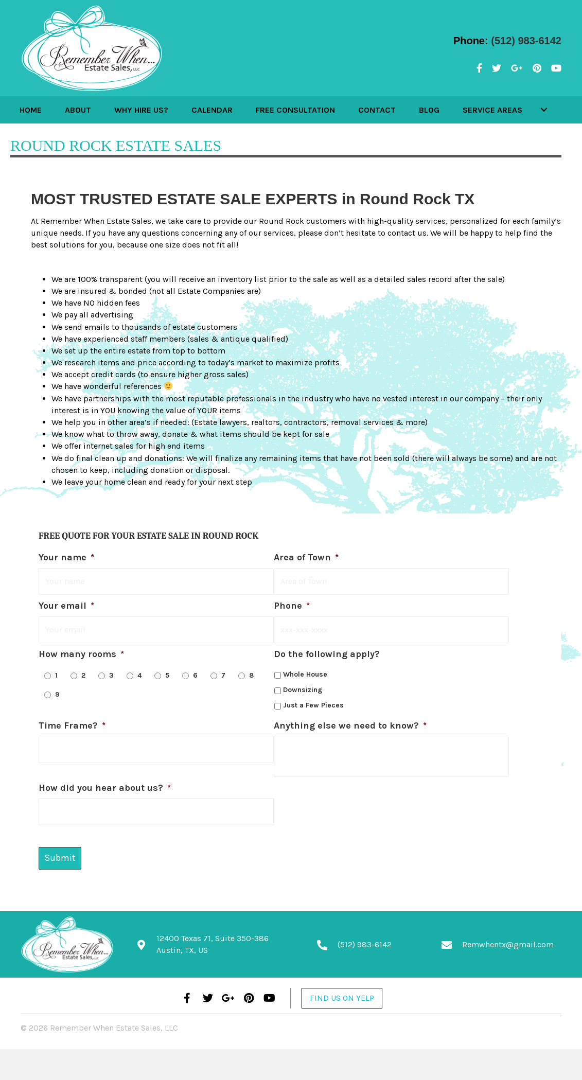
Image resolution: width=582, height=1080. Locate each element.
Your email (66, 604)
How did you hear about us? (105, 784)
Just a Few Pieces (313, 701)
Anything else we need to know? (350, 721)
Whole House (305, 670)
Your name (66, 557)
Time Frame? (72, 721)
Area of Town (306, 557)
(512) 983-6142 (526, 40)
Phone (292, 604)
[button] (534, 109)
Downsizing (303, 686)
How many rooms (81, 650)
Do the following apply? (327, 650)
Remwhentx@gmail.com (508, 939)
